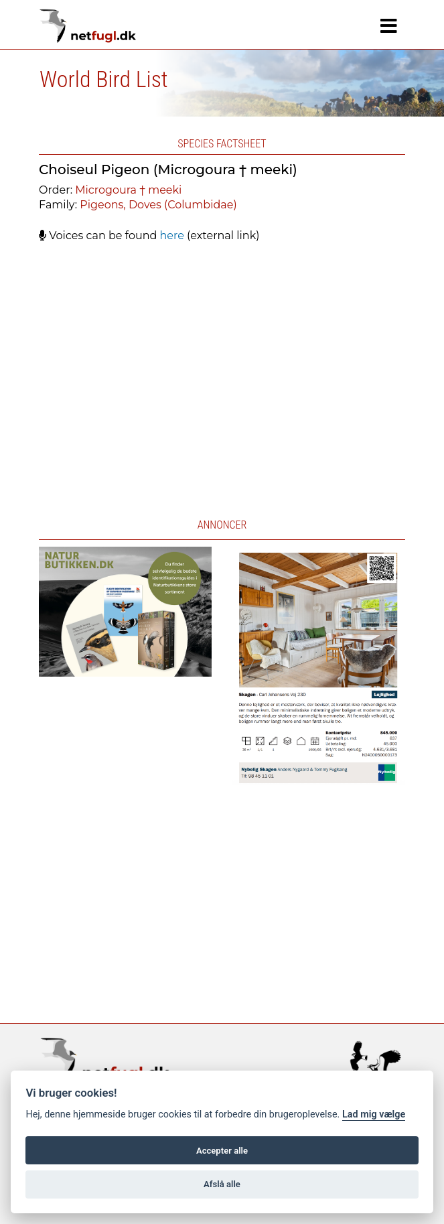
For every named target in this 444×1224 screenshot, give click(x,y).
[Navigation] (389, 26)
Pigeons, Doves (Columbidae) (158, 204)
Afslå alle (222, 1184)
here (172, 235)
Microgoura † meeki (128, 190)
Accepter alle (222, 1151)
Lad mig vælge (373, 1114)
